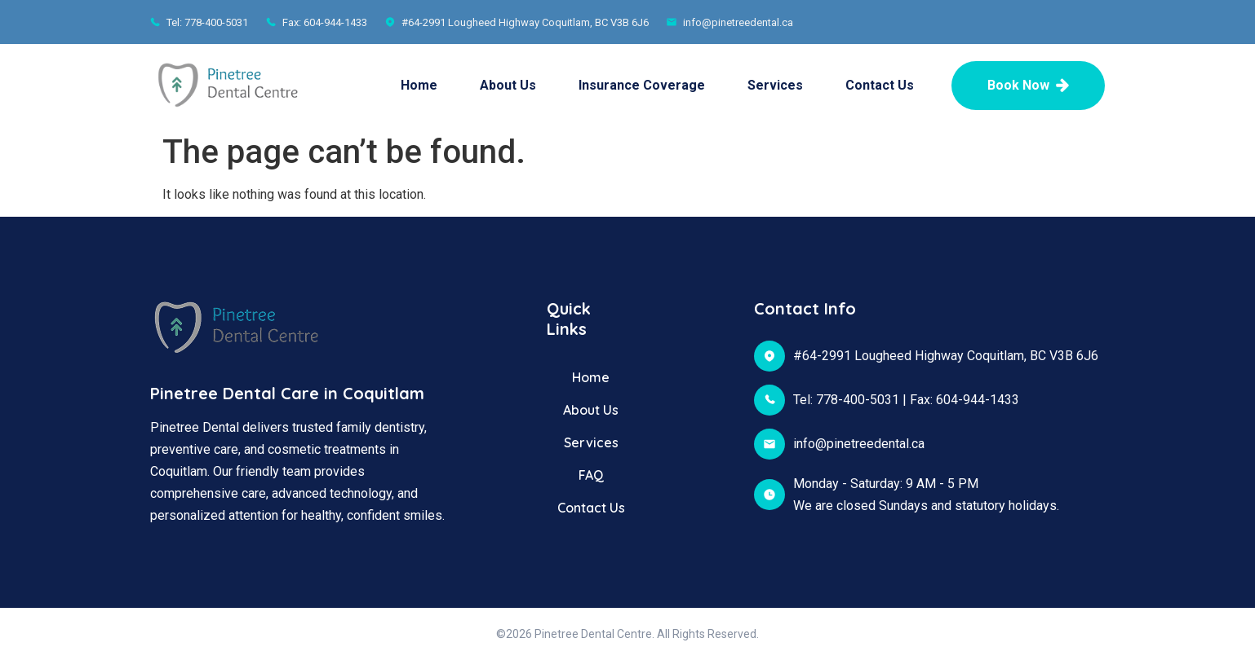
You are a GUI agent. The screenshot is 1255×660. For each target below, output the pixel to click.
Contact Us (879, 85)
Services (775, 85)
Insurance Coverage (642, 85)
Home (419, 85)
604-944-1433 (977, 399)
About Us (508, 85)
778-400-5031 (857, 399)
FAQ (591, 475)
